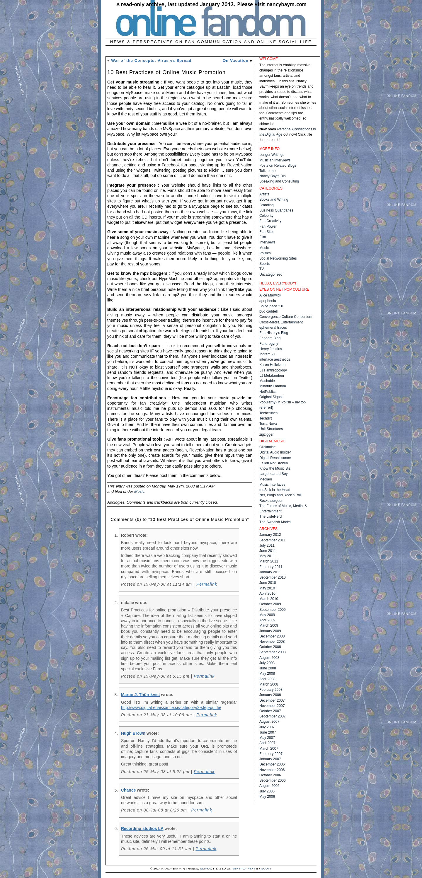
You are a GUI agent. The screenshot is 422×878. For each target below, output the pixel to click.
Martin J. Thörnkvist (140, 694)
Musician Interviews (274, 160)
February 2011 (271, 567)
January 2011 (270, 572)
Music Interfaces (272, 485)
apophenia (267, 301)
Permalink (206, 584)
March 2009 (268, 625)
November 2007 (272, 706)
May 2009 (267, 615)
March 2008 (268, 684)
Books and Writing (273, 199)
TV (261, 269)
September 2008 (272, 652)
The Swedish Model (275, 522)
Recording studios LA (142, 828)
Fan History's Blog (273, 333)
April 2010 (267, 593)
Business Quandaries (276, 210)
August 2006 (269, 786)
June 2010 (267, 583)
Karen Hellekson (272, 365)
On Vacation (236, 60)
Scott (266, 868)
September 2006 (272, 780)
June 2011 (267, 551)
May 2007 (267, 738)
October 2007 (270, 711)
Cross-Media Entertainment (281, 322)
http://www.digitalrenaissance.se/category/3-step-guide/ (171, 707)
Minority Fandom (272, 386)
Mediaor (265, 479)
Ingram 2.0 (267, 354)
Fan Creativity (270, 221)
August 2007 (269, 722)
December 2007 (272, 700)
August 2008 (269, 658)
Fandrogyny (268, 344)
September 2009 (272, 610)
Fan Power (268, 226)
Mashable (267, 381)
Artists (264, 194)
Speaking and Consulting (279, 181)
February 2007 (271, 754)
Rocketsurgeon (271, 501)
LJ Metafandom (271, 376)
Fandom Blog (269, 338)
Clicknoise (267, 447)
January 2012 (270, 535)
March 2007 (268, 748)
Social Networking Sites (278, 258)
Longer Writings (271, 155)
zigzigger (266, 434)
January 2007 (270, 759)
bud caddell (268, 311)
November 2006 (272, 770)
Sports (264, 264)
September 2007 (272, 716)
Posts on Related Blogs (277, 165)
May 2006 (267, 797)
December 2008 (272, 636)
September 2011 (272, 540)
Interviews (267, 242)
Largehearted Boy (273, 474)
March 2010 (268, 599)
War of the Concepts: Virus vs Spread (151, 60)
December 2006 (272, 764)
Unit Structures (271, 429)
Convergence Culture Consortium (285, 317)
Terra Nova (268, 424)
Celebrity (266, 216)
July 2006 (267, 791)
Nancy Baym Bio (272, 176)
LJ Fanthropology (273, 370)
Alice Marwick (270, 295)
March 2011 (268, 561)
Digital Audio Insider (275, 452)
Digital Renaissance (275, 458)
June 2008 (267, 668)
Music (139, 491)
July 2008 (267, 663)
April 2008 (267, 679)
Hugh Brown (133, 733)
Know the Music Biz (274, 468)
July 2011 (267, 545)
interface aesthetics (274, 359)
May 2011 (267, 556)
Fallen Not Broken (273, 463)
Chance (128, 790)
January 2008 (270, 695)
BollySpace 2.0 (271, 306)
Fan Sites (266, 232)
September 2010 (272, 577)
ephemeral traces (273, 327)
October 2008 (270, 647)
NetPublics (267, 392)
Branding (266, 205)
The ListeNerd (270, 516)
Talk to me (267, 171)
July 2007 (267, 727)
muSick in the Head (274, 490)
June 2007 (267, 732)
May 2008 (267, 673)
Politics (265, 253)
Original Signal (271, 397)
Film (262, 237)
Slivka (205, 868)
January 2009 (270, 631)
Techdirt (265, 418)
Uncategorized (270, 274)
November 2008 (272, 642)
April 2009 (267, 620)
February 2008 (271, 690)
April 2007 (267, 743)
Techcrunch (268, 413)
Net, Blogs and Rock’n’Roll (280, 495)
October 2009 (270, 604)
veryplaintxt (244, 868)
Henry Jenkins (270, 349)
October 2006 (270, 775)
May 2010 (267, 588)
